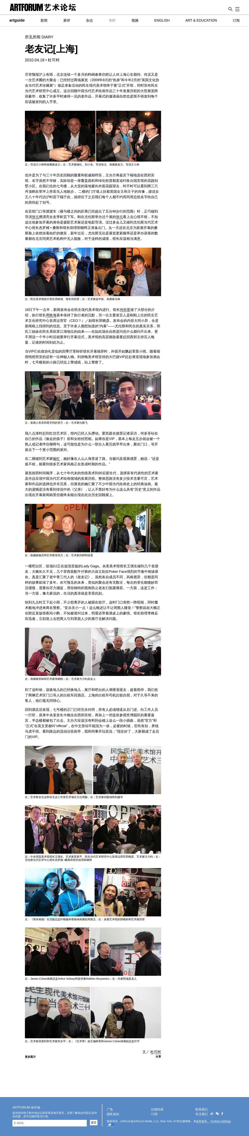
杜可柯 (54, 60)
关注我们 (201, 1114)
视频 (135, 20)
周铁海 (51, 315)
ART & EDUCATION (201, 20)
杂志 (89, 20)
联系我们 (201, 1109)
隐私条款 (113, 1114)
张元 (35, 217)
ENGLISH (162, 20)
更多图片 (30, 1056)
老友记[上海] (51, 49)
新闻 (43, 20)
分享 (158, 1056)
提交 (93, 1122)
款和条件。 (203, 1121)
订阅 (236, 20)
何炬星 (125, 310)
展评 (66, 20)
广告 (110, 1109)
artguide (17, 20)
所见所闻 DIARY (39, 37)
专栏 (112, 20)
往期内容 (157, 1109)
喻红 (56, 459)
